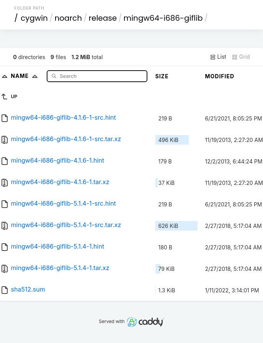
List (218, 56)
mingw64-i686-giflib (163, 18)
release (103, 18)
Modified (220, 76)
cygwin (34, 18)
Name (26, 76)
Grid (241, 56)
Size (162, 76)
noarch (68, 18)
